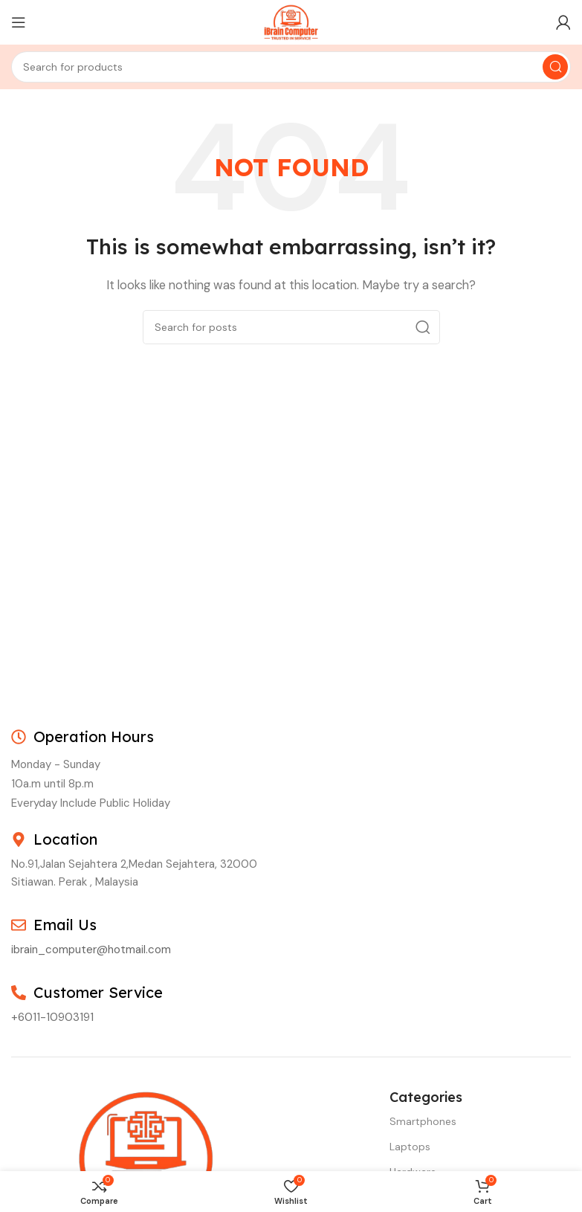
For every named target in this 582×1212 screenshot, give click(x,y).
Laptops (409, 1146)
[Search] (291, 67)
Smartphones (422, 1121)
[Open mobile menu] (18, 22)
